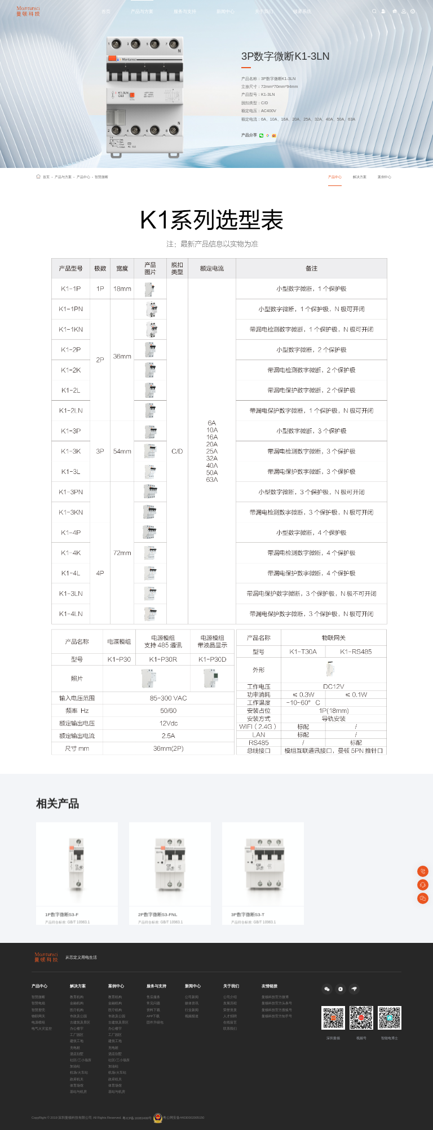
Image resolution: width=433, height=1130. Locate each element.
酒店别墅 (76, 1054)
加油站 (75, 1066)
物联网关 (38, 1016)
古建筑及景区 (80, 1022)
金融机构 (76, 1003)
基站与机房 (78, 1091)
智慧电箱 (38, 1003)
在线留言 (230, 1022)
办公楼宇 (76, 1028)
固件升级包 (155, 1022)
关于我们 (264, 11)
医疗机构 (76, 1010)
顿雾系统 (302, 11)
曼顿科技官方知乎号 (277, 1016)
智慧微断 (101, 177)
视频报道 (191, 1016)
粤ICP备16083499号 (137, 1118)
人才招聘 (230, 1016)
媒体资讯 (191, 1003)
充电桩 (75, 1047)
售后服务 (153, 997)
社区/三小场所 (80, 1060)
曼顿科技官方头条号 (277, 1003)
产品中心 (85, 177)
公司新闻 (191, 997)
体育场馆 (76, 1085)
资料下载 (153, 1010)
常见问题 (153, 1003)
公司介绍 (230, 997)
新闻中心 (225, 11)
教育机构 (76, 997)
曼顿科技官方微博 (275, 997)
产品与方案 (142, 11)
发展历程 (230, 1003)
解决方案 (359, 177)
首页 (106, 11)
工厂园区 (76, 1034)
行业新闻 (191, 1010)
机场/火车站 (79, 1072)
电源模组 (38, 1022)
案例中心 (384, 177)
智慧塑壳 (38, 1010)
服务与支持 (185, 11)
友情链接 (269, 986)
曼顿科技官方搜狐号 (277, 1010)
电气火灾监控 (42, 1028)
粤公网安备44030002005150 (179, 1118)
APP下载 (153, 1016)
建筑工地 (76, 1041)
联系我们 (230, 1028)
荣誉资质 (230, 1010)
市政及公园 (78, 1016)
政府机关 (76, 1079)
